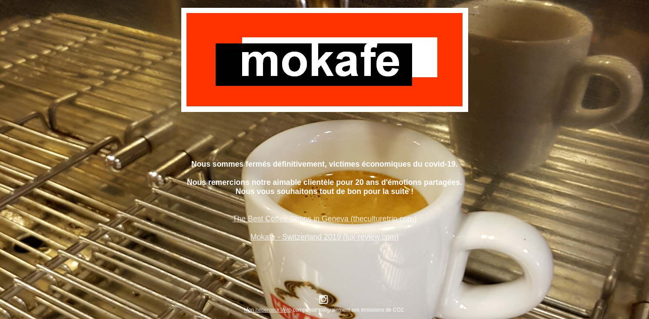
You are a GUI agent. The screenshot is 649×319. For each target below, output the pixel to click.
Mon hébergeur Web (267, 310)
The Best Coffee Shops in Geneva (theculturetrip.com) (324, 218)
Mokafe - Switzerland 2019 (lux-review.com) (324, 237)
